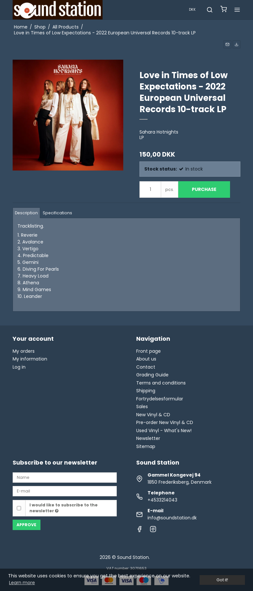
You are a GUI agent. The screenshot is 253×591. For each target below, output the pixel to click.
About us (146, 359)
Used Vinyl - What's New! (164, 430)
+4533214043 (162, 500)
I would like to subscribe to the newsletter (63, 508)
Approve (26, 524)
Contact (145, 367)
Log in (19, 367)
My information (30, 359)
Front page (148, 351)
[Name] (65, 477)
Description (26, 213)
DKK (192, 9)
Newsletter (148, 438)
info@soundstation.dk (172, 517)
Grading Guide (152, 375)
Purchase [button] (204, 189)
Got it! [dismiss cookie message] (222, 580)
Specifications (57, 213)
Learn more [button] (22, 582)
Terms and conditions (161, 383)
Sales (142, 406)
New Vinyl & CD (153, 414)
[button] (227, 44)
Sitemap (145, 446)
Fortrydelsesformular (159, 399)
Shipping (145, 390)
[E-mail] (65, 491)
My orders (24, 351)
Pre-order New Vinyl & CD (164, 422)
